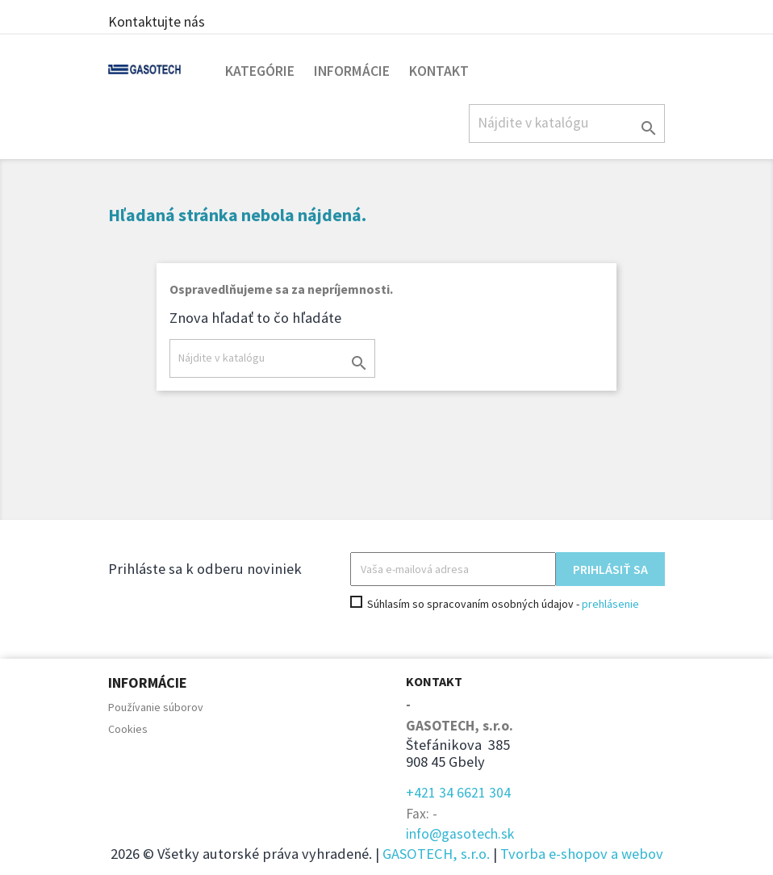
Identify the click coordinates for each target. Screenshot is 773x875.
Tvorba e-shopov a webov (581, 853)
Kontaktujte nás (156, 22)
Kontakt (439, 71)
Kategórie (260, 71)
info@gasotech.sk (460, 834)
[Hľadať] (567, 123)
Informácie (352, 71)
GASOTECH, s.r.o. (436, 853)
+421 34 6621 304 (458, 793)
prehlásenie (610, 604)
